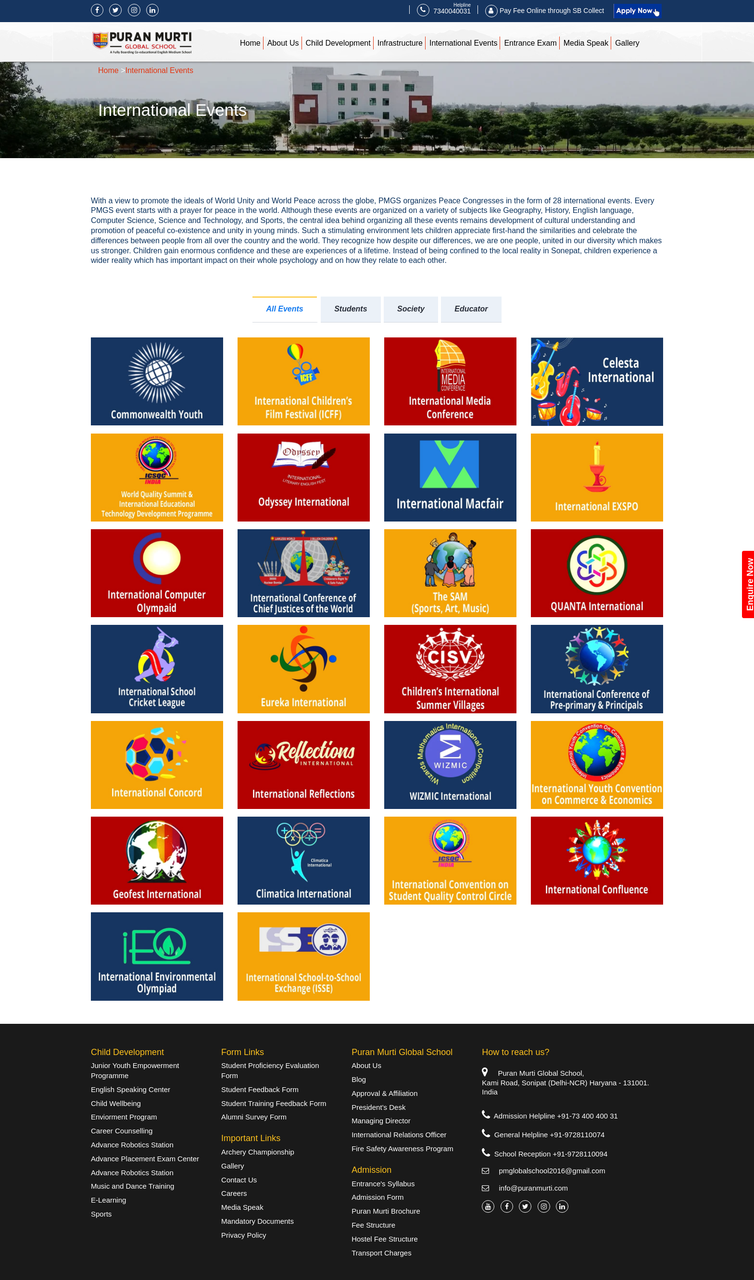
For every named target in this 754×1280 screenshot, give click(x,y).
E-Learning (108, 1200)
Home (250, 43)
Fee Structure (373, 1225)
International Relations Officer (399, 1135)
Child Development (338, 43)
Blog (359, 1079)
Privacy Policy (243, 1235)
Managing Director (381, 1121)
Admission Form (377, 1197)
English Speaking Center (130, 1089)
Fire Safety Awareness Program (402, 1148)
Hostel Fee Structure (385, 1239)
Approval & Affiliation (384, 1093)
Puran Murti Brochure (386, 1211)
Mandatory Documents (257, 1221)
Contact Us (239, 1180)
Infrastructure (400, 43)
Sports (101, 1214)
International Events (463, 43)
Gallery (627, 43)
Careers (234, 1193)
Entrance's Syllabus (383, 1184)
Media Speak (586, 43)
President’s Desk (378, 1107)
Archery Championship (257, 1152)
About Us (283, 43)
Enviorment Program (124, 1117)
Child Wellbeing (116, 1103)
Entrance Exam (530, 43)
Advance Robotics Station (132, 1145)
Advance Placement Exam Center (145, 1159)
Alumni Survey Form (254, 1117)
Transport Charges (382, 1253)
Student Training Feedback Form (273, 1103)
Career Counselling (121, 1131)
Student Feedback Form (260, 1089)
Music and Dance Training (132, 1186)
